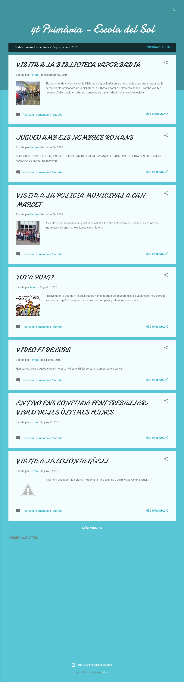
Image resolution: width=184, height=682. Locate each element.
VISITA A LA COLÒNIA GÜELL (62, 461)
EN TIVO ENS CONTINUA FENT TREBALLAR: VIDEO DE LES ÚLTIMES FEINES (82, 408)
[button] (166, 63)
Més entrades (92, 528)
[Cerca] (173, 10)
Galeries (105, 672)
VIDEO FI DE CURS (43, 350)
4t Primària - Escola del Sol (92, 29)
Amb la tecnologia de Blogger (92, 664)
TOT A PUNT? (35, 277)
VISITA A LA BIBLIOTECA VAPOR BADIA (78, 64)
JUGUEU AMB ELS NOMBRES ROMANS (74, 137)
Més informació (157, 114)
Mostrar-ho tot (158, 47)
